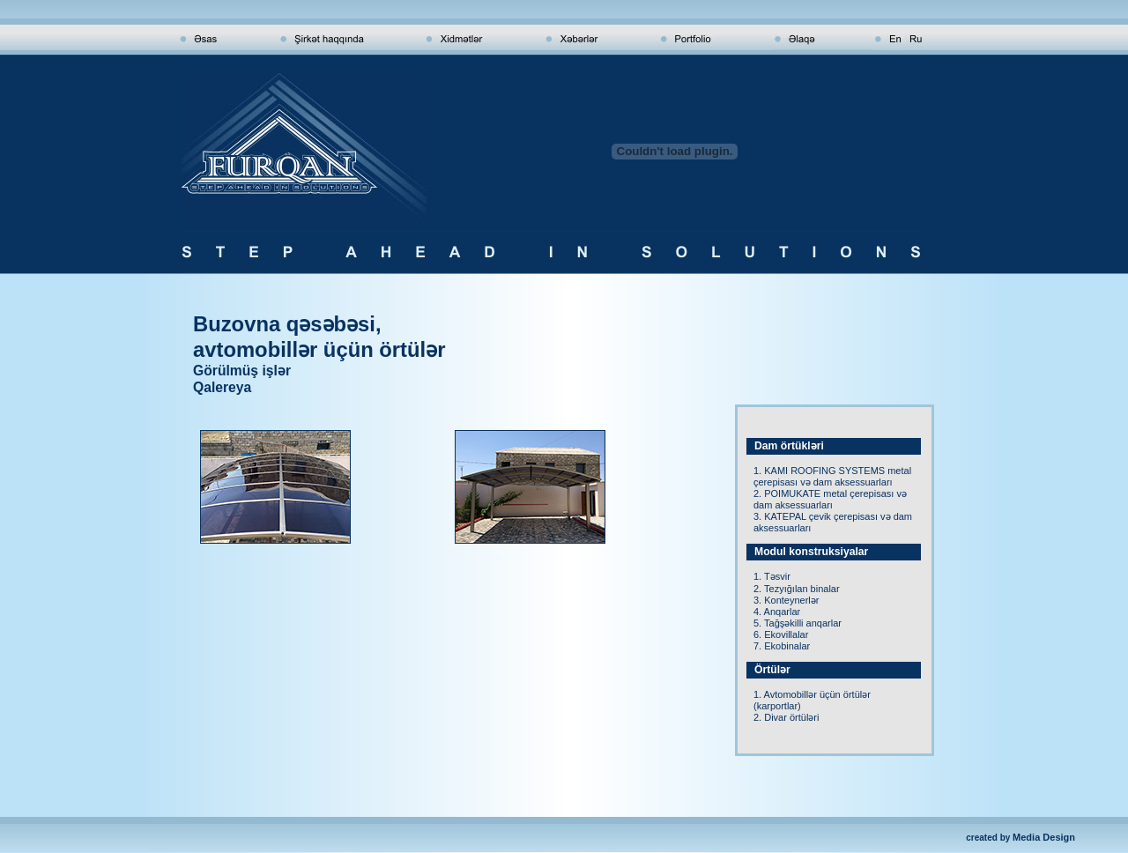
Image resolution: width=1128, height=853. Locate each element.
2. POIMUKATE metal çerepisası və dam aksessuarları (830, 499)
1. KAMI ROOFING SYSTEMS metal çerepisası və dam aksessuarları (832, 476)
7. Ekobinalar (781, 646)
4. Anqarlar (776, 611)
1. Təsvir (771, 576)
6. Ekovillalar (780, 634)
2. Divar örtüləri (786, 717)
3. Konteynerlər (786, 600)
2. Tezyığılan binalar (796, 588)
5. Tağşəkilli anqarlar (797, 623)
